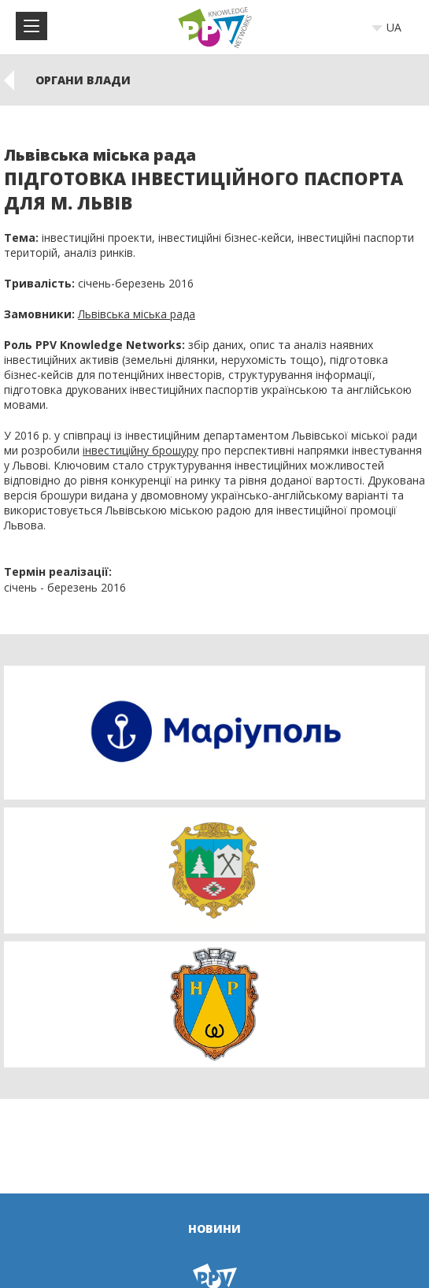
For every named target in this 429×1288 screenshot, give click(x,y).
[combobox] (391, 27)
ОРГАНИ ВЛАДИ (83, 79)
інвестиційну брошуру (140, 450)
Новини (214, 1228)
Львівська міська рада (136, 313)
